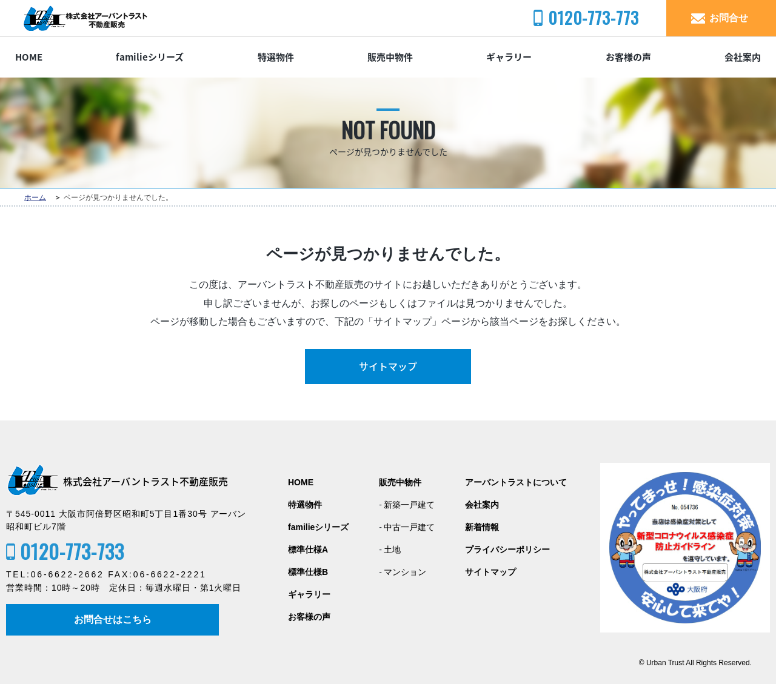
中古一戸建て (409, 527)
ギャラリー (509, 57)
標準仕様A (308, 549)
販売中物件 (390, 57)
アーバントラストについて (516, 482)
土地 (392, 549)
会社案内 (742, 57)
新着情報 (482, 527)
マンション (405, 572)
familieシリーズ (150, 57)
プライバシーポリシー (507, 549)
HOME (28, 57)
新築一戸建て (409, 505)
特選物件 (276, 57)
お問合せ (728, 18)
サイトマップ (388, 366)
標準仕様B (308, 572)
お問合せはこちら (113, 619)
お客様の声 (628, 57)
